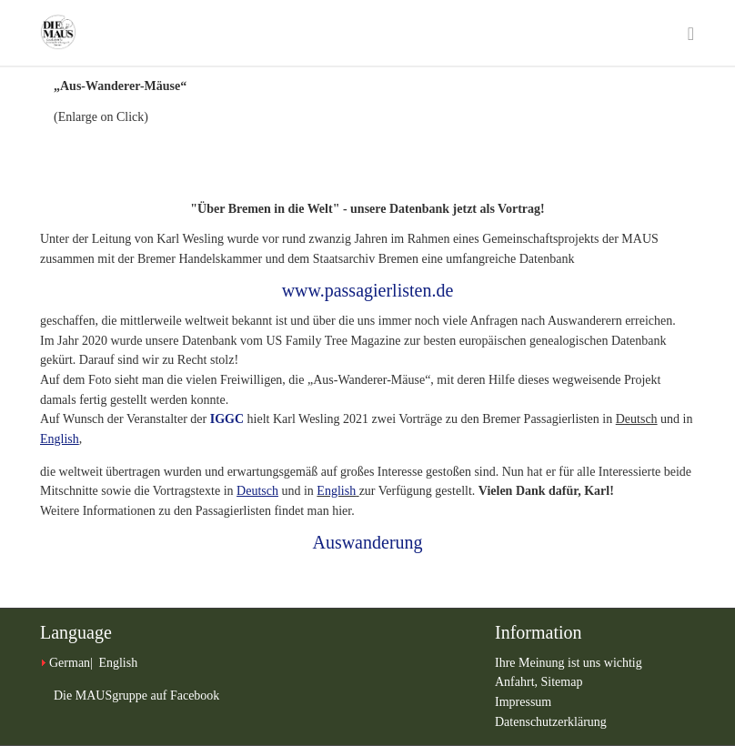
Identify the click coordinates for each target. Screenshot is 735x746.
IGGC (227, 419)
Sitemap (562, 682)
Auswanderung (367, 542)
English (336, 491)
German (69, 663)
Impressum (523, 702)
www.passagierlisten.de (368, 290)
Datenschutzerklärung (551, 722)
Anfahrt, (518, 682)
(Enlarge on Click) (101, 117)
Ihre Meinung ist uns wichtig (568, 663)
